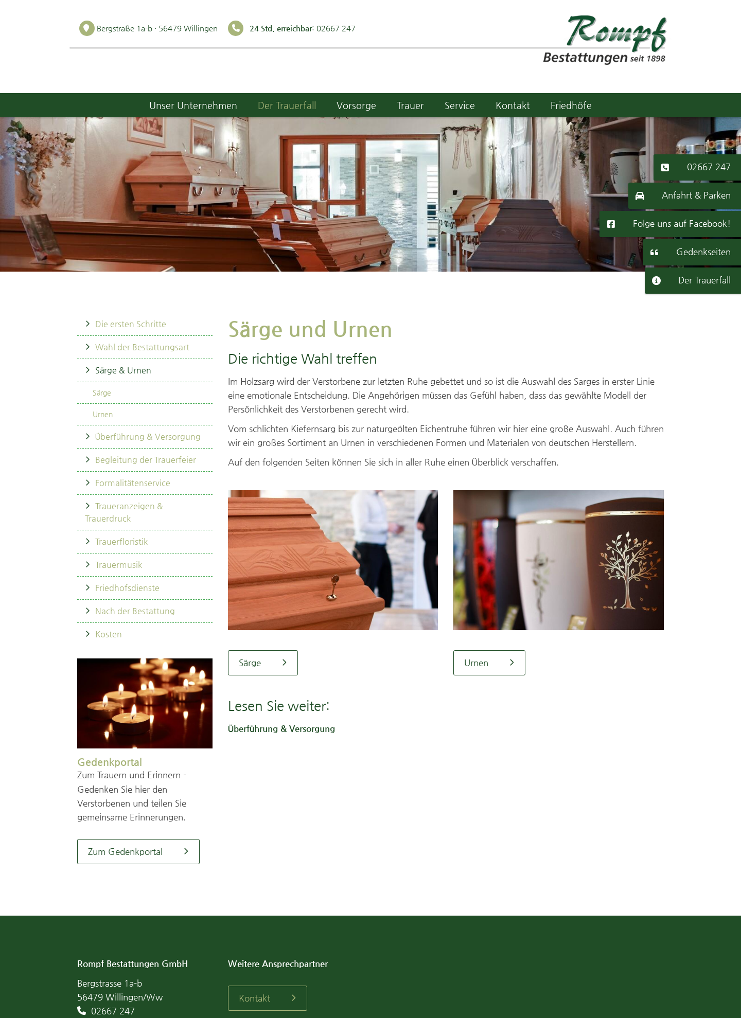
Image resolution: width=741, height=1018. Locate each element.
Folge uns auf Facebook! (682, 223)
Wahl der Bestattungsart (142, 347)
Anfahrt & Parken (696, 195)
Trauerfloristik (121, 541)
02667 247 (709, 167)
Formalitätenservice (132, 483)
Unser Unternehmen (193, 105)
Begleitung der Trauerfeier (145, 460)
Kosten (108, 634)
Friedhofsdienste (127, 588)
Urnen (103, 414)
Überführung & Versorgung (148, 436)
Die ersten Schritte (130, 324)
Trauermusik (118, 564)
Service (460, 105)
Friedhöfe (571, 105)
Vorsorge (356, 105)
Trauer (410, 105)
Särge (102, 392)
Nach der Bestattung (135, 611)
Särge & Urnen (123, 370)
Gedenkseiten (703, 251)
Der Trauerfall (704, 280)
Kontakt (513, 105)
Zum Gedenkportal (125, 851)
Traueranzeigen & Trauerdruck (124, 512)
